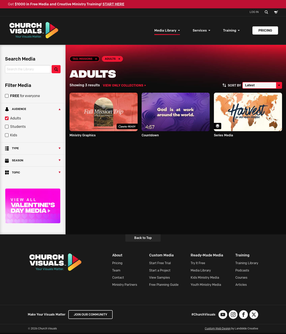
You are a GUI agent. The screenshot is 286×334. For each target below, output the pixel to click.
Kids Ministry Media (205, 279)
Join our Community (91, 316)
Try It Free (198, 264)
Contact (118, 279)
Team (116, 271)
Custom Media (161, 256)
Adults (15, 119)
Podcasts (242, 271)
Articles (241, 286)
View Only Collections (123, 86)
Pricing (265, 31)
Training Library (246, 264)
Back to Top (143, 239)
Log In (254, 12)
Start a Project (159, 271)
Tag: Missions (82, 60)
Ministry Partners (124, 286)
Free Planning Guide (164, 286)
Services (200, 31)
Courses (241, 279)
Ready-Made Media (207, 256)
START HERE (113, 4)
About (117, 256)
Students (18, 128)
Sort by (234, 87)
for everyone (25, 97)
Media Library (165, 31)
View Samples (159, 279)
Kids (13, 136)
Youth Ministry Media (206, 286)
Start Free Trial (160, 264)
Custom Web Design (218, 329)
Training (229, 31)
